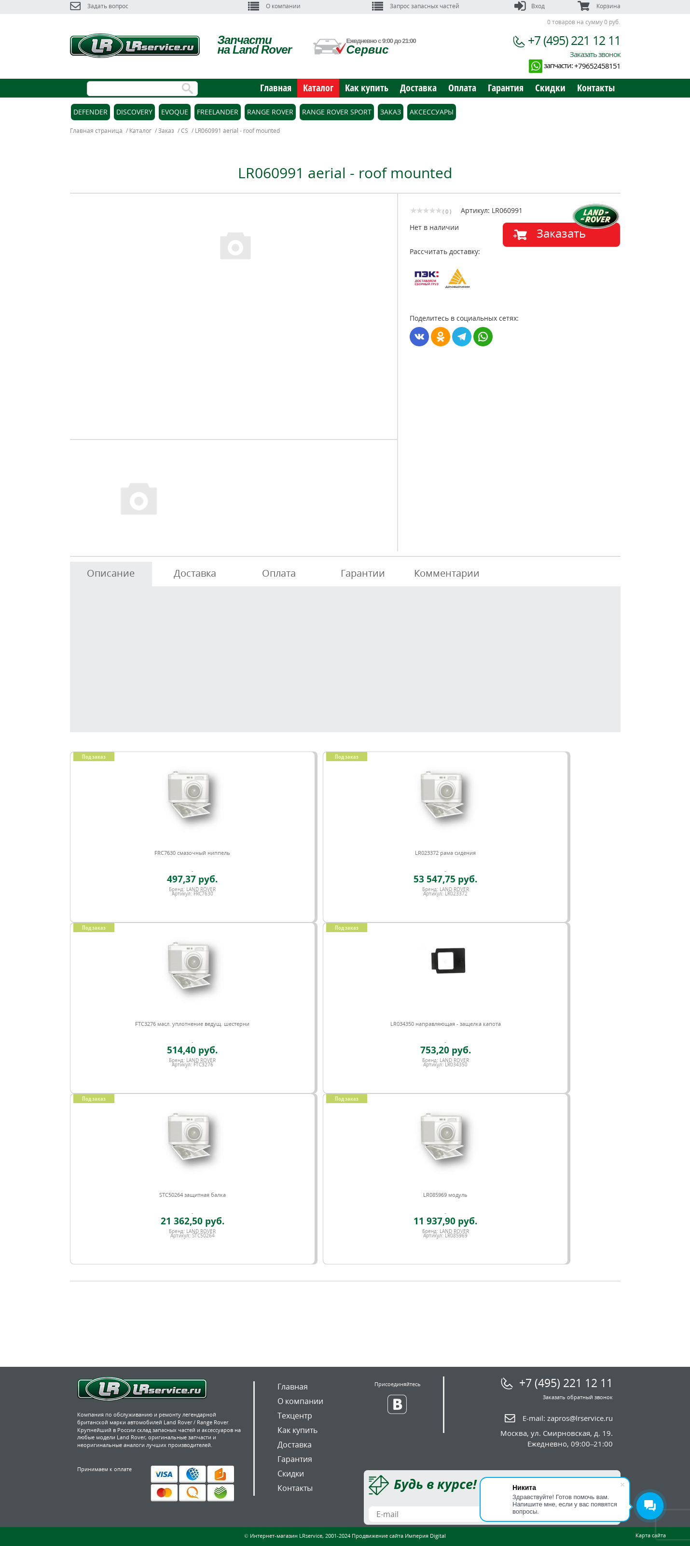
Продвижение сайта (377, 1535)
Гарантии (363, 573)
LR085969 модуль (445, 1194)
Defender (90, 111)
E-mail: (568, 1418)
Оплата (462, 87)
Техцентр (294, 1415)
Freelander (217, 111)
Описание (111, 573)
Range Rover (270, 111)
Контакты (596, 87)
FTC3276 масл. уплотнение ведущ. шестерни (192, 1023)
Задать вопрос (99, 6)
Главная (275, 87)
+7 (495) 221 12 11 (574, 40)
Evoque (174, 111)
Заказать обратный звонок (578, 1397)
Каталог (318, 87)
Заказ (390, 111)
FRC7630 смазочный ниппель (192, 852)
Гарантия (506, 87)
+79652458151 (597, 66)
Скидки (550, 87)
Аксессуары (432, 111)
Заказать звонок (595, 54)
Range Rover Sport (337, 111)
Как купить (366, 87)
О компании (274, 6)
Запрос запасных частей (415, 6)
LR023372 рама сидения (445, 852)
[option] (235, 245)
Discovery (134, 111)
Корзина (599, 6)
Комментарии (447, 573)
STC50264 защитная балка (192, 1194)
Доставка (418, 87)
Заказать (561, 233)
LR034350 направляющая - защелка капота (445, 1023)
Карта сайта (650, 1535)
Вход (529, 6)
